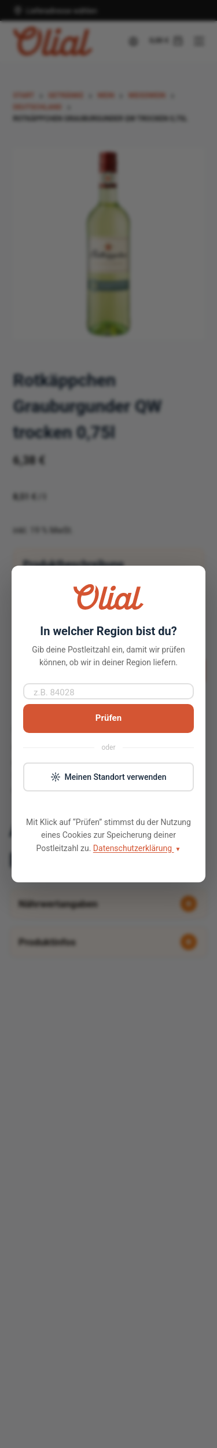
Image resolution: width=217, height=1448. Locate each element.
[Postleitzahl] (108, 691)
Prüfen (108, 718)
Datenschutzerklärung (137, 849)
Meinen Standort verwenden (109, 777)
